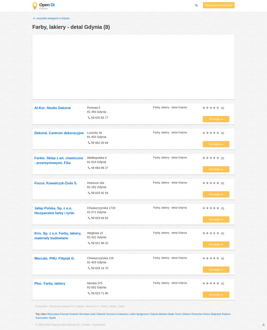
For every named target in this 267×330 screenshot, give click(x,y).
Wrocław (84, 314)
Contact (85, 324)
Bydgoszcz (142, 314)
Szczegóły (215, 119)
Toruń (178, 314)
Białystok (216, 314)
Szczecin (111, 314)
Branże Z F (92, 306)
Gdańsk (100, 314)
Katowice (122, 314)
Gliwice (186, 314)
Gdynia (154, 314)
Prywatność (98, 324)
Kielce (206, 314)
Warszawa (53, 314)
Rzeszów (196, 314)
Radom (226, 314)
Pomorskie (41, 306)
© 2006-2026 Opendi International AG (57, 324)
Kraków (74, 314)
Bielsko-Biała (166, 314)
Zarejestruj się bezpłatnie (219, 5)
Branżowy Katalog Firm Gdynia (67, 306)
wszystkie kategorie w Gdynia (50, 18)
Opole (52, 317)
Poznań (64, 314)
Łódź (93, 314)
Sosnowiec (41, 317)
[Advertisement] (133, 67)
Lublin (132, 314)
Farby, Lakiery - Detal (113, 306)
